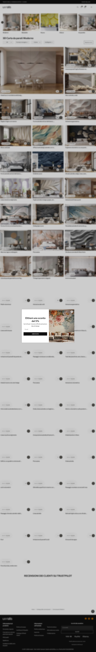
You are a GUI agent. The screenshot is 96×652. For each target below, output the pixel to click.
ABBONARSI (35, 334)
